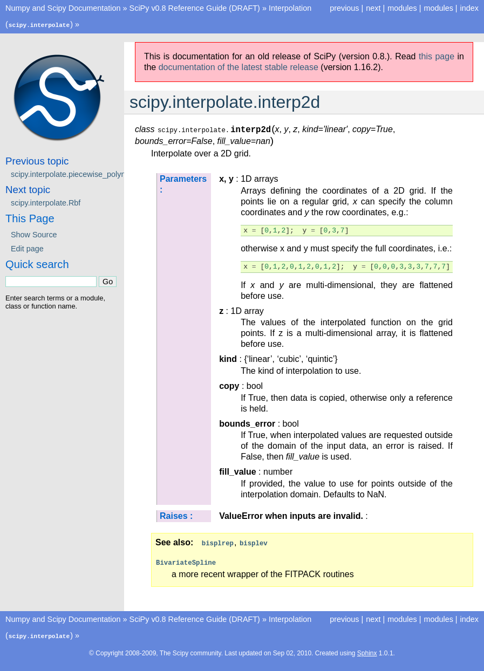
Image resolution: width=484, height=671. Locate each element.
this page (436, 55)
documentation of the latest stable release (238, 66)
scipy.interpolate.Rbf (45, 202)
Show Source (34, 234)
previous (344, 8)
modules (438, 8)
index (469, 8)
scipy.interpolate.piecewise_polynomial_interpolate (98, 173)
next (373, 8)
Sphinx (367, 651)
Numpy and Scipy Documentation (63, 8)
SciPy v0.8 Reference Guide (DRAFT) (194, 8)
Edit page (27, 248)
